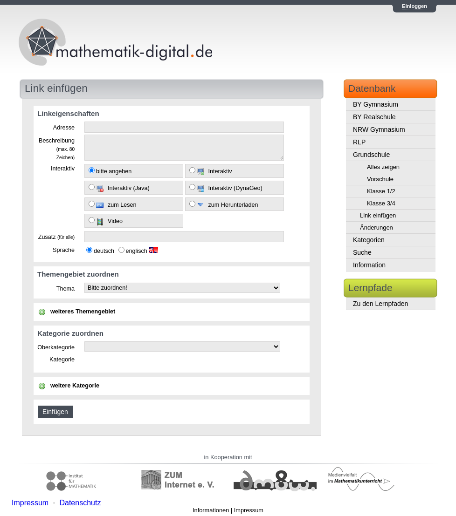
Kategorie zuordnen (70, 333)
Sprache (64, 250)
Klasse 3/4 (381, 203)
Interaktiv (63, 168)
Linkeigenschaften (68, 113)
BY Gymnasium (375, 104)
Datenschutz (80, 503)
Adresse (64, 127)
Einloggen (414, 6)
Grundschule (371, 154)
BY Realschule (374, 117)
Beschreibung (57, 148)
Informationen (211, 510)
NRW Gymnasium (379, 129)
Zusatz (56, 237)
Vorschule (380, 179)
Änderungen (376, 227)
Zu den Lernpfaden (380, 303)
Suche (362, 252)
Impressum (248, 510)
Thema (65, 288)
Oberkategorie (56, 347)
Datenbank (372, 88)
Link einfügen (378, 215)
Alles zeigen (383, 166)
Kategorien (369, 240)
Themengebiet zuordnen (78, 274)
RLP (359, 142)
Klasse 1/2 (381, 191)
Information (369, 265)
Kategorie (62, 359)
